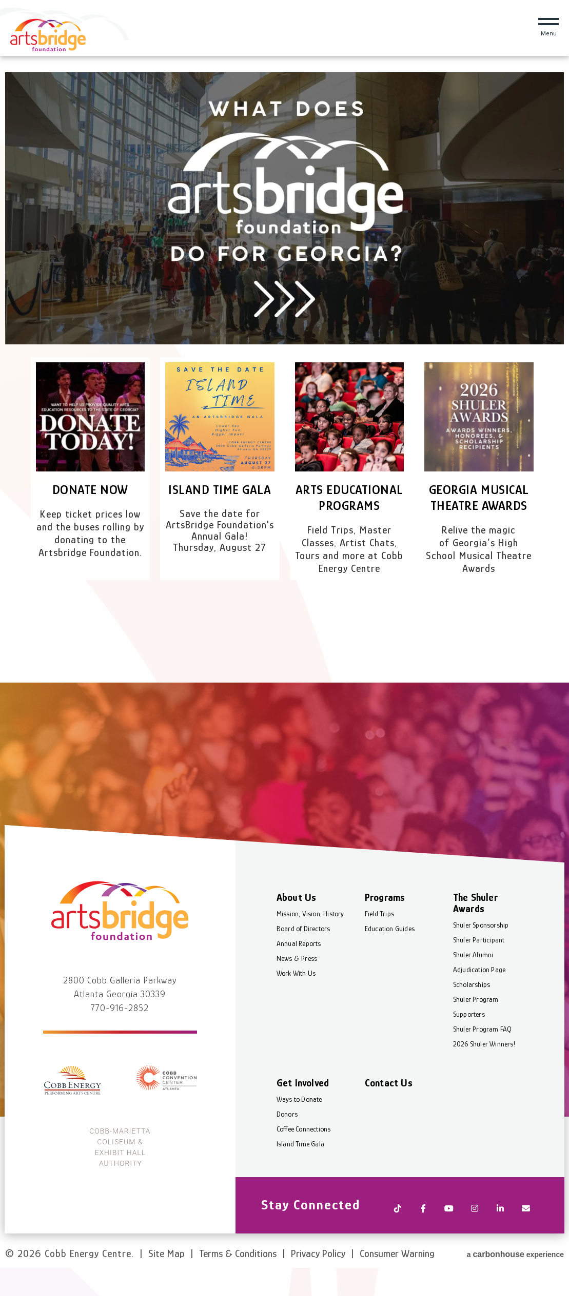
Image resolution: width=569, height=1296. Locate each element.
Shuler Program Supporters (476, 1033)
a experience (515, 1268)
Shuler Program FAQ (482, 1056)
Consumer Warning (397, 1269)
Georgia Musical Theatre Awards (478, 497)
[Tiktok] (397, 1232)
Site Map (166, 1269)
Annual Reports (299, 970)
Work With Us (296, 1000)
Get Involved (303, 1110)
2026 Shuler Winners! (484, 1071)
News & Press (297, 985)
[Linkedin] (499, 1232)
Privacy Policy (318, 1269)
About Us (297, 924)
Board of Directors (304, 956)
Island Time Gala (220, 489)
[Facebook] (423, 1232)
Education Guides (390, 956)
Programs (385, 924)
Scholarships (471, 1011)
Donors (287, 1141)
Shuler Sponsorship (481, 952)
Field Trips (379, 941)
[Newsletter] (525, 1232)
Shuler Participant (479, 967)
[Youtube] (448, 1232)
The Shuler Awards (475, 930)
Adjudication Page (479, 997)
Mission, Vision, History (311, 941)
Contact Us (389, 1110)
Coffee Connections (304, 1156)
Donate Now (90, 489)
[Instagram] (474, 1232)
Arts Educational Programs (349, 505)
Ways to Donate (300, 1126)
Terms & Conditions (238, 1269)
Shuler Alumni (473, 982)
